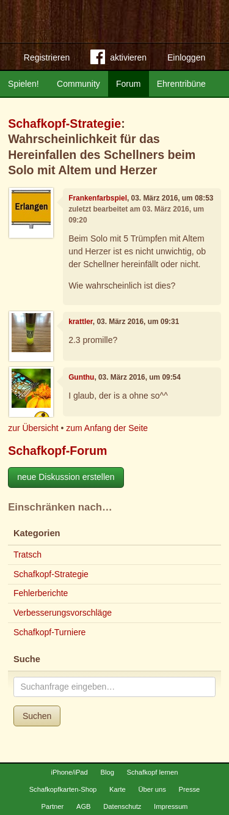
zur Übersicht (33, 428)
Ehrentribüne (181, 84)
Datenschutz (122, 806)
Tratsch (27, 554)
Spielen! (23, 84)
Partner (53, 806)
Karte (117, 789)
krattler (80, 321)
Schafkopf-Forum (57, 450)
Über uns (151, 789)
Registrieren (47, 57)
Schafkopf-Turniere (49, 632)
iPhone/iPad (69, 772)
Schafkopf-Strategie (64, 123)
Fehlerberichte (40, 593)
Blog (107, 772)
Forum (128, 84)
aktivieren (118, 59)
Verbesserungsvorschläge (62, 613)
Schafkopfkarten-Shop (63, 789)
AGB (83, 806)
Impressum (170, 806)
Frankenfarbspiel (97, 198)
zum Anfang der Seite (107, 428)
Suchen (37, 716)
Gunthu (81, 377)
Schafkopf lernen (152, 772)
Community (78, 84)
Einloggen (186, 57)
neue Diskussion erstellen (66, 477)
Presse (189, 789)
